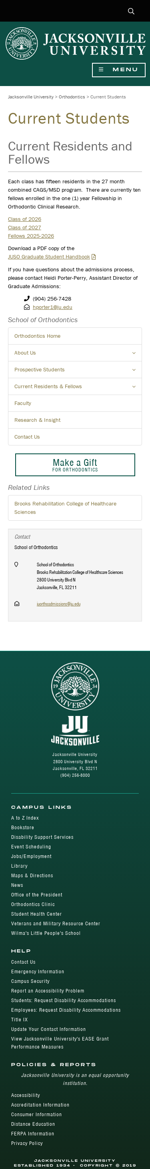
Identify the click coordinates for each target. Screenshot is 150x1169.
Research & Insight (37, 419)
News (17, 885)
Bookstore (22, 827)
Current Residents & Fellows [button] (78, 388)
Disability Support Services (42, 837)
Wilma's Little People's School (46, 933)
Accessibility (25, 1095)
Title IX (19, 1019)
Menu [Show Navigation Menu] (119, 70)
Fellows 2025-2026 (31, 235)
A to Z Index (25, 817)
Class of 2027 (24, 227)
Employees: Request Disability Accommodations (66, 1010)
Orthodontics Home (37, 335)
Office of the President (36, 894)
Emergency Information (37, 971)
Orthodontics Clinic (33, 904)
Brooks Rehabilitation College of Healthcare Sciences (65, 507)
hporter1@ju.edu (52, 307)
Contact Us (27, 436)
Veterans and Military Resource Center (55, 923)
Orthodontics (72, 97)
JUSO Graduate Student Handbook (49, 256)
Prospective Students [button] (78, 371)
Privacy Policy (27, 1143)
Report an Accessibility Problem (47, 990)
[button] (131, 12)
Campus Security (30, 981)
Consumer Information (36, 1114)
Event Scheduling (31, 846)
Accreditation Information (40, 1104)
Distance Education (33, 1124)
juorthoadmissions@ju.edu (58, 603)
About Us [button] (78, 355)
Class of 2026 (24, 219)
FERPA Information (32, 1133)
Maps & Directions (32, 875)
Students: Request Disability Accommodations (63, 1000)
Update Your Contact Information (48, 1029)
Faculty (22, 403)
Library (19, 865)
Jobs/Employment (31, 856)
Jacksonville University (31, 97)
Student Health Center (36, 913)
